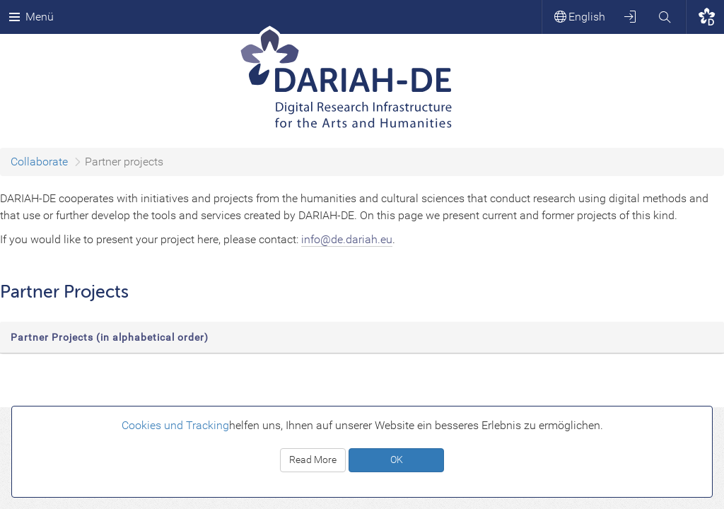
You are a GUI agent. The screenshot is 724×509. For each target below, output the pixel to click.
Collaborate (39, 161)
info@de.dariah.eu (346, 239)
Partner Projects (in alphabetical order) (110, 337)
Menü (31, 16)
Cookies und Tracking (175, 425)
